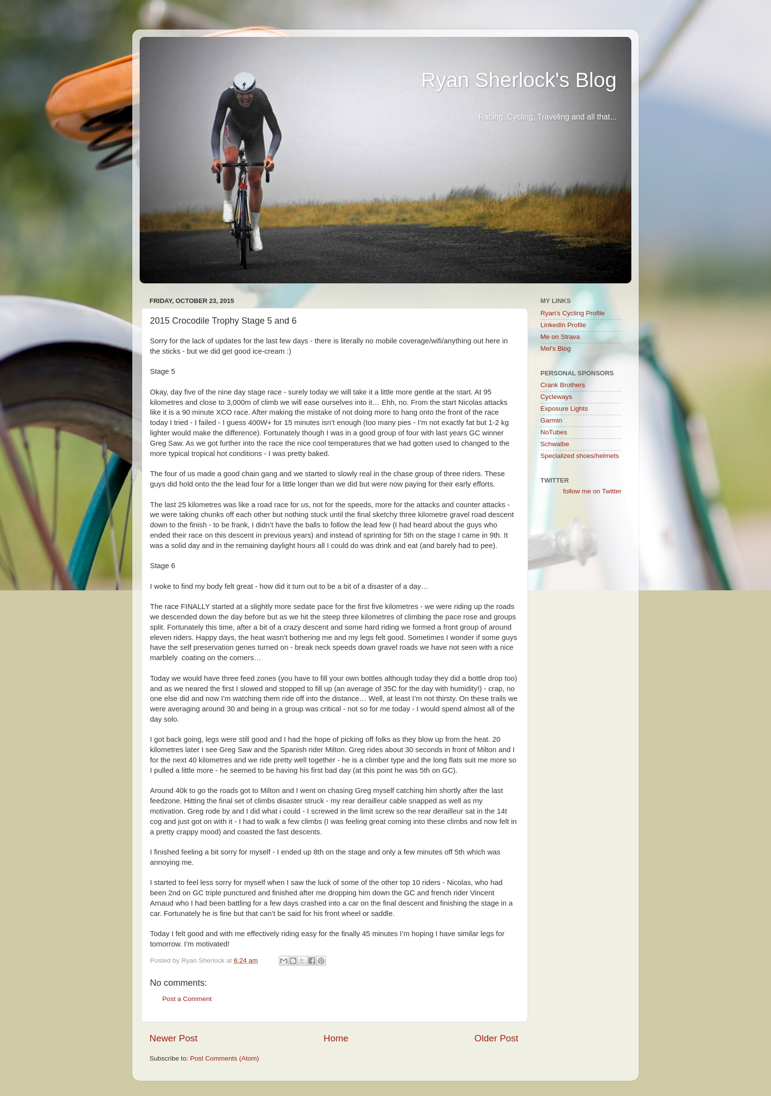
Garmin (551, 420)
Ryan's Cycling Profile (572, 313)
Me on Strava (560, 336)
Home (336, 1038)
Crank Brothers (562, 385)
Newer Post (173, 1038)
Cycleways (556, 396)
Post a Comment (187, 999)
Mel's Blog (555, 348)
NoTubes (553, 432)
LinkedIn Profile (563, 325)
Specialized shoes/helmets (579, 455)
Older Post (496, 1038)
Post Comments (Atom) (224, 1058)
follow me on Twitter (592, 491)
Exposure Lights (564, 408)
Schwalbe (554, 444)
